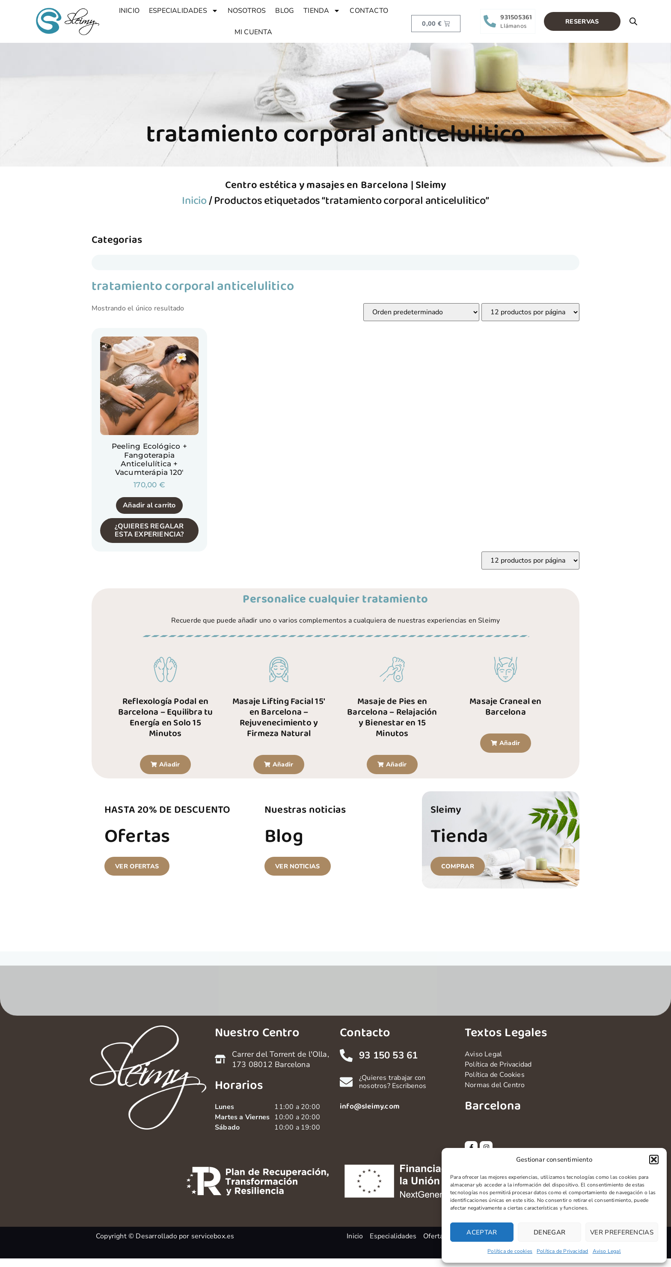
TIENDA (321, 10)
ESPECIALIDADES (183, 10)
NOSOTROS (247, 10)
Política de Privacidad (562, 1251)
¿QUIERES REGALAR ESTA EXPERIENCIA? (149, 530)
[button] (654, 1159)
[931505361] (490, 21)
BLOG (284, 10)
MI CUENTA (254, 32)
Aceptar (481, 1232)
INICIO (129, 10)
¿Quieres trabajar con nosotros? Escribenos (392, 1082)
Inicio (194, 200)
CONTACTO (369, 10)
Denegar (549, 1232)
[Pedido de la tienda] (421, 312)
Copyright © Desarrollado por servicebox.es (165, 1236)
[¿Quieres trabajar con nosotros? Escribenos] (346, 1082)
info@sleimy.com (370, 1106)
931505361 (516, 17)
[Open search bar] (633, 21)
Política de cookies (509, 1251)
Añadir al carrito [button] (149, 505)
